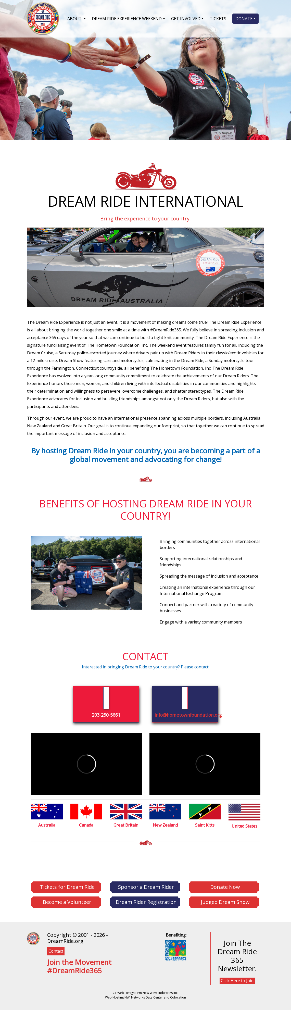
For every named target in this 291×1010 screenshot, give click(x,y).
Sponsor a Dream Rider (146, 886)
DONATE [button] (243, 18)
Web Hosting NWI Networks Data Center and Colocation (145, 997)
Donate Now (225, 886)
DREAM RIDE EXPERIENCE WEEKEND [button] (127, 18)
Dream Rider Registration (146, 902)
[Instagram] (53, 983)
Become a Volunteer (67, 902)
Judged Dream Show (225, 902)
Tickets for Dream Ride (67, 886)
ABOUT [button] (75, 18)
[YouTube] (56, 983)
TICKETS (218, 18)
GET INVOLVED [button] (185, 18)
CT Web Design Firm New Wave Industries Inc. (145, 993)
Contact (55, 951)
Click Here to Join (237, 980)
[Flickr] (58, 983)
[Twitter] (51, 983)
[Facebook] (48, 983)
